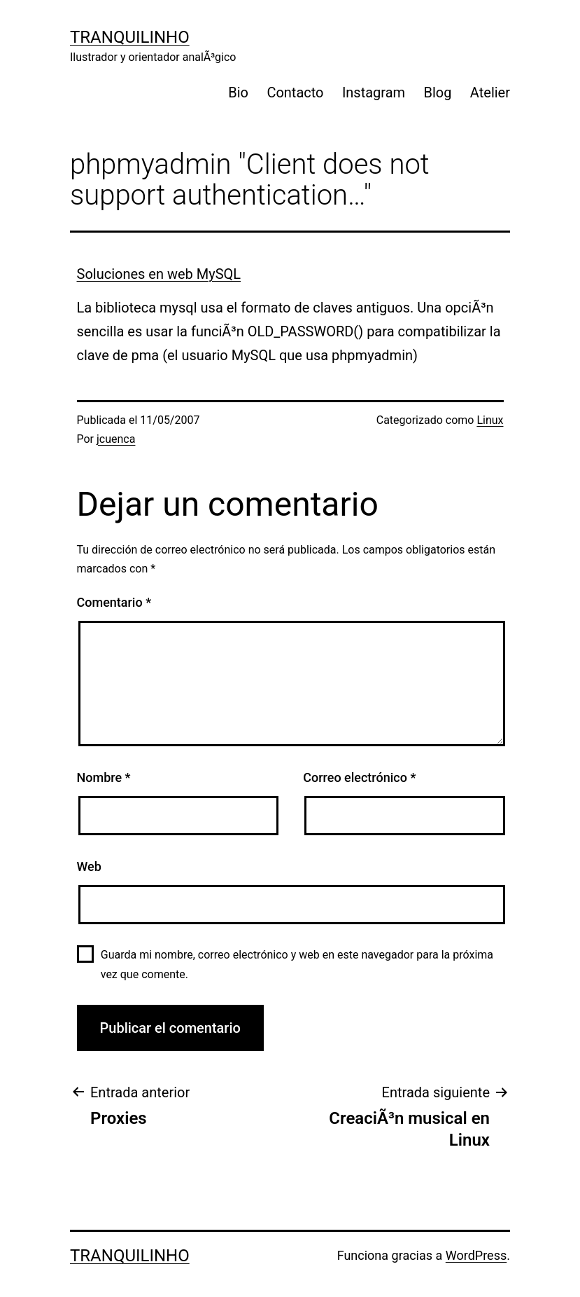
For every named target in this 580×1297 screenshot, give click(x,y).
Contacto (295, 92)
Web (89, 866)
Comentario (114, 602)
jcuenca (116, 439)
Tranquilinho (130, 37)
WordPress (476, 1255)
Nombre (104, 777)
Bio (238, 92)
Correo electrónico (359, 777)
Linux (489, 420)
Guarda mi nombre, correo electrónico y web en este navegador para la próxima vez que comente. (297, 964)
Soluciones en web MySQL (159, 274)
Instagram (373, 92)
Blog (438, 92)
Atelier (490, 92)
